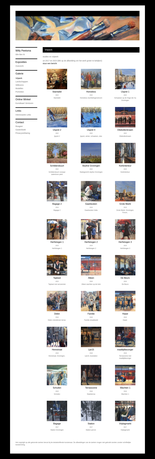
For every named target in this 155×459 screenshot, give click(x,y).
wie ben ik (20, 54)
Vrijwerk (19, 78)
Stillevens (20, 85)
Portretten (20, 92)
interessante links (23, 115)
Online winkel (23, 99)
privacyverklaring (23, 133)
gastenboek (21, 130)
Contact (20, 122)
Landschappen (22, 82)
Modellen (19, 88)
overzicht (20, 66)
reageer (19, 126)
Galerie (19, 73)
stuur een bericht (50, 63)
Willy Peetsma (23, 50)
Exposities (21, 62)
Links (18, 110)
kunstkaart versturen (24, 103)
